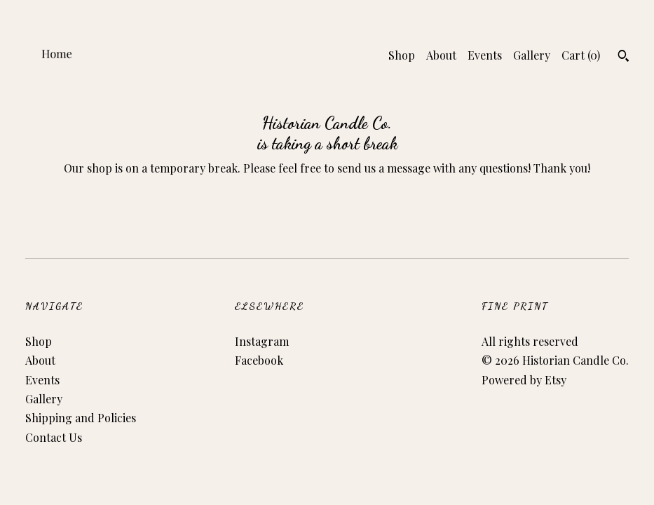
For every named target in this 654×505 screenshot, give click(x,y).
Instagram (262, 341)
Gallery (531, 55)
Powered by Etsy (524, 379)
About (441, 55)
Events (485, 55)
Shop (401, 55)
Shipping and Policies (80, 417)
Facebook (259, 360)
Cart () (580, 55)
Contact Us (53, 437)
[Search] (623, 57)
